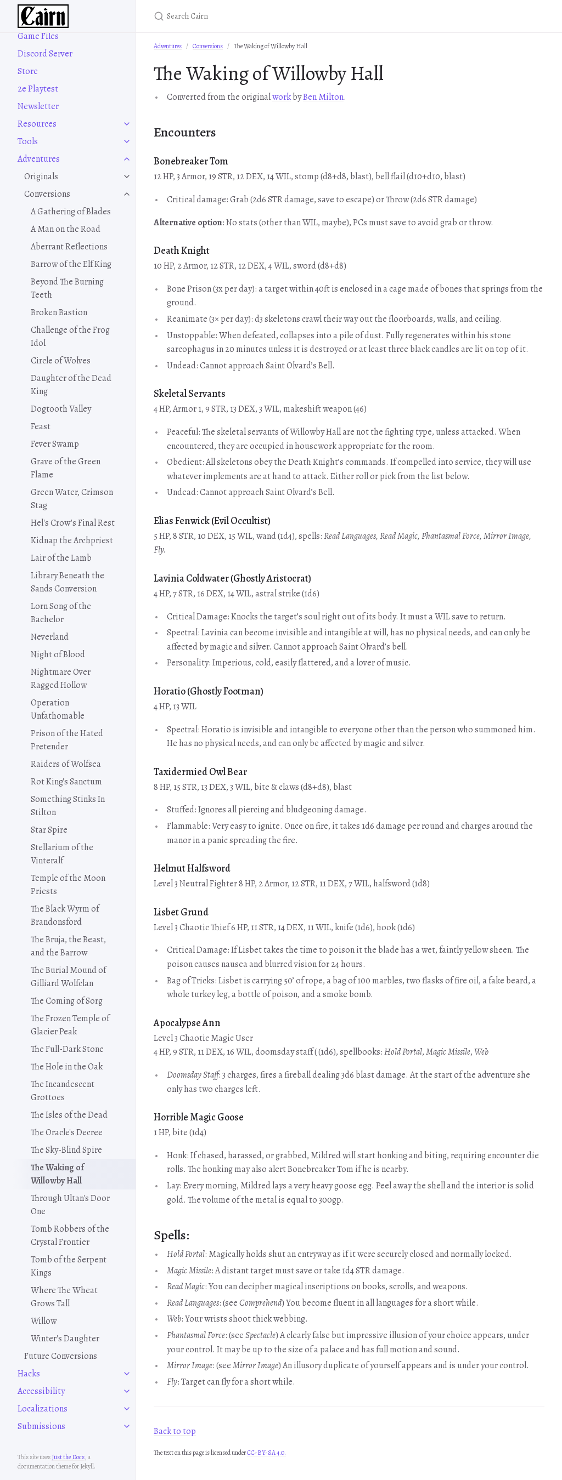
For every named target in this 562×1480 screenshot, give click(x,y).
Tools (28, 141)
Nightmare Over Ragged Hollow (61, 678)
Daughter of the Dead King (71, 384)
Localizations (43, 1409)
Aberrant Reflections (69, 247)
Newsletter (38, 106)
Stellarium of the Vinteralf (62, 854)
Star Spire (49, 830)
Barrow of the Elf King (71, 264)
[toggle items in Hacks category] (127, 1373)
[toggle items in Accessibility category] (127, 1391)
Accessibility (41, 1391)
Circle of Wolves (61, 361)
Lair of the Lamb (61, 558)
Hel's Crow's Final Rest (73, 523)
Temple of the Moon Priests (68, 884)
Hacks (29, 1374)
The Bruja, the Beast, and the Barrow (68, 946)
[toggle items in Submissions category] (127, 1426)
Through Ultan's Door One (70, 1204)
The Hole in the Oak (67, 1067)
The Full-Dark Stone (67, 1049)
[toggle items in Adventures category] (127, 159)
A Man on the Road (65, 229)
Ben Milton (323, 97)
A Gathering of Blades (71, 212)
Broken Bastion (59, 312)
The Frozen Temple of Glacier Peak (70, 1025)
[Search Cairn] (283, 16)
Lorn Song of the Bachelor (61, 612)
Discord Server (45, 54)
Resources (37, 124)
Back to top (175, 1431)
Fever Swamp (55, 444)
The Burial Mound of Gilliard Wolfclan (68, 976)
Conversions (47, 194)
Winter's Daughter (65, 1339)
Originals (41, 176)
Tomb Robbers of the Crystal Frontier (70, 1235)
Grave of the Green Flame (65, 468)
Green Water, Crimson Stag (72, 498)
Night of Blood (58, 654)
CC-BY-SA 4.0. (266, 1452)
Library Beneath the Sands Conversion (67, 582)
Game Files (38, 36)
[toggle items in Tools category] (127, 141)
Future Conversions (60, 1356)
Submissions (41, 1426)
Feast (40, 426)
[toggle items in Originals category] (127, 176)
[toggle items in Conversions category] (127, 194)
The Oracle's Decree (67, 1132)
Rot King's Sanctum (66, 782)
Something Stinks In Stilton (68, 805)
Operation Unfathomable (58, 709)
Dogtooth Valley (61, 409)
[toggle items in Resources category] (127, 124)
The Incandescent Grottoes (62, 1090)
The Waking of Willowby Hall (57, 1174)
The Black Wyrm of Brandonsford (65, 915)
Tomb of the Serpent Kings (68, 1266)
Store (28, 71)
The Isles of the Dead (69, 1115)
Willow (44, 1321)
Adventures (39, 159)
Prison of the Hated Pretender (67, 740)
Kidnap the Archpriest (72, 540)
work (281, 97)
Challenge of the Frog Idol (70, 336)
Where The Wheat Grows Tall (64, 1297)
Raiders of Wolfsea (66, 764)
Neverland (50, 637)
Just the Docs (68, 1457)
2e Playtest (38, 89)
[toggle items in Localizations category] (127, 1409)
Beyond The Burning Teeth (67, 288)
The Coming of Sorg (67, 1001)
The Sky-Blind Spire (66, 1150)
